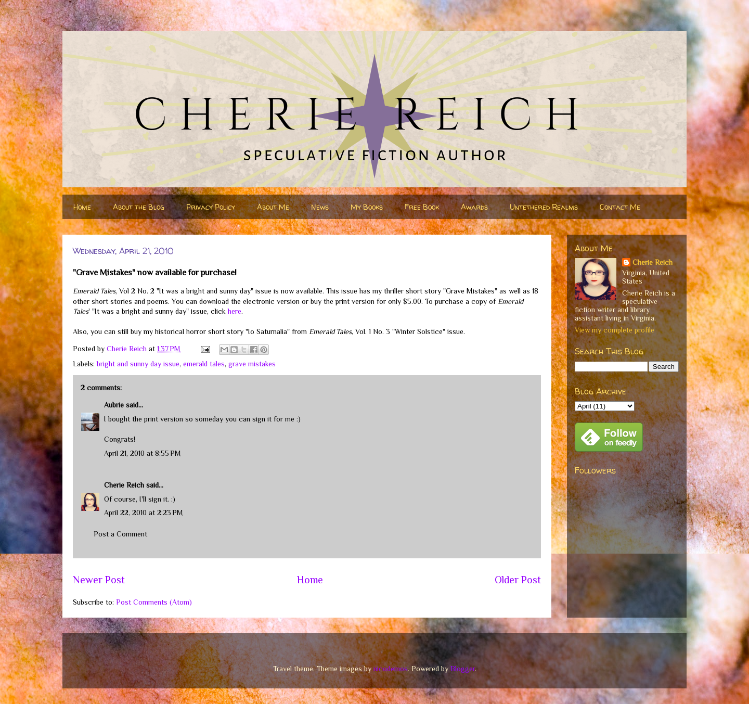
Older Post (518, 579)
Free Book (422, 207)
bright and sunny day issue (138, 364)
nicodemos (390, 668)
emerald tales (204, 364)
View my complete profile (614, 330)
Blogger (462, 668)
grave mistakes (252, 364)
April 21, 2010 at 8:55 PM (142, 453)
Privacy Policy (210, 207)
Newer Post (99, 579)
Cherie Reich (124, 485)
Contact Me (620, 207)
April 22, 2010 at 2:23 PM (143, 512)
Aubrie (114, 405)
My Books (367, 207)
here (234, 311)
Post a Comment (120, 534)
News (320, 207)
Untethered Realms (544, 207)
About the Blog (138, 207)
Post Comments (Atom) (154, 602)
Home (82, 207)
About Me (273, 207)
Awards (474, 207)
